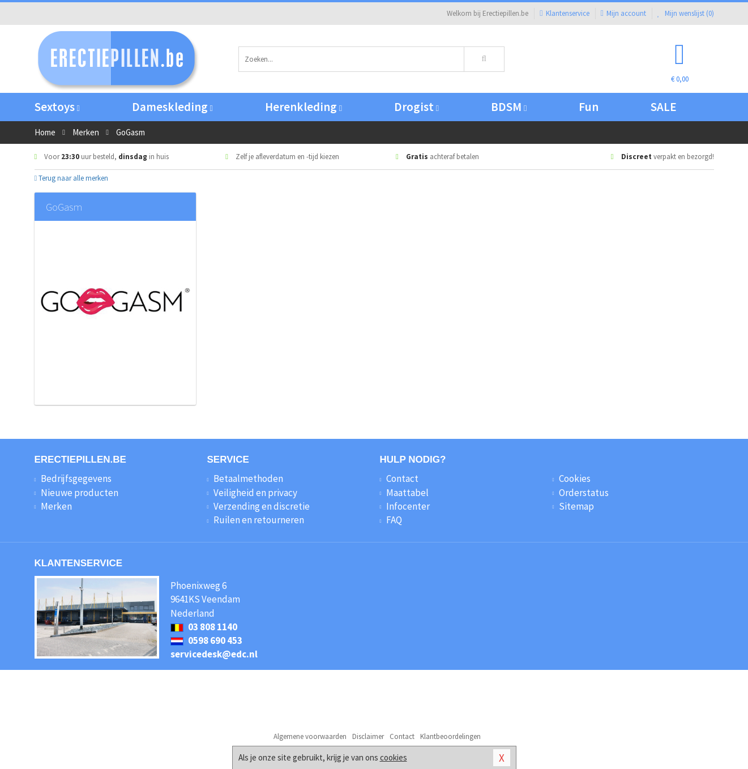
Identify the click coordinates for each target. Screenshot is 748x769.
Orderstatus (584, 492)
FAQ (394, 520)
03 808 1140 (203, 627)
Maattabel (407, 492)
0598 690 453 (206, 640)
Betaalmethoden (248, 478)
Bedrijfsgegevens (76, 478)
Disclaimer (368, 736)
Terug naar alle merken (72, 178)
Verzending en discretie (261, 506)
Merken (56, 506)
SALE (664, 106)
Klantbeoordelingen (450, 736)
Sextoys (57, 106)
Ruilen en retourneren (258, 520)
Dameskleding (172, 106)
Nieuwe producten (79, 492)
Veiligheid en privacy (255, 492)
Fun (589, 106)
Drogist (416, 106)
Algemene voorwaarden (310, 736)
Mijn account (623, 13)
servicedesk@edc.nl (214, 654)
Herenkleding (303, 106)
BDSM (509, 106)
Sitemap (576, 506)
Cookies (575, 478)
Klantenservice (564, 13)
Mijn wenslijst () (685, 13)
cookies (393, 757)
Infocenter (408, 506)
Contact (402, 478)
